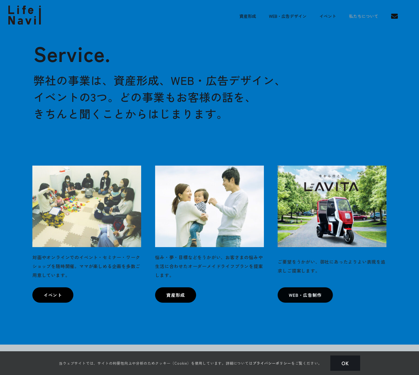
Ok (345, 363)
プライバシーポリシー (272, 363)
